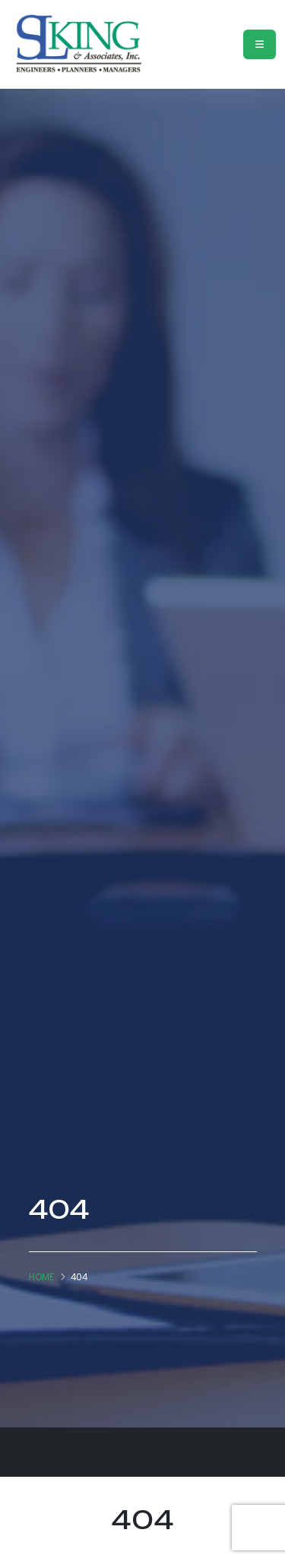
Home (41, 1277)
